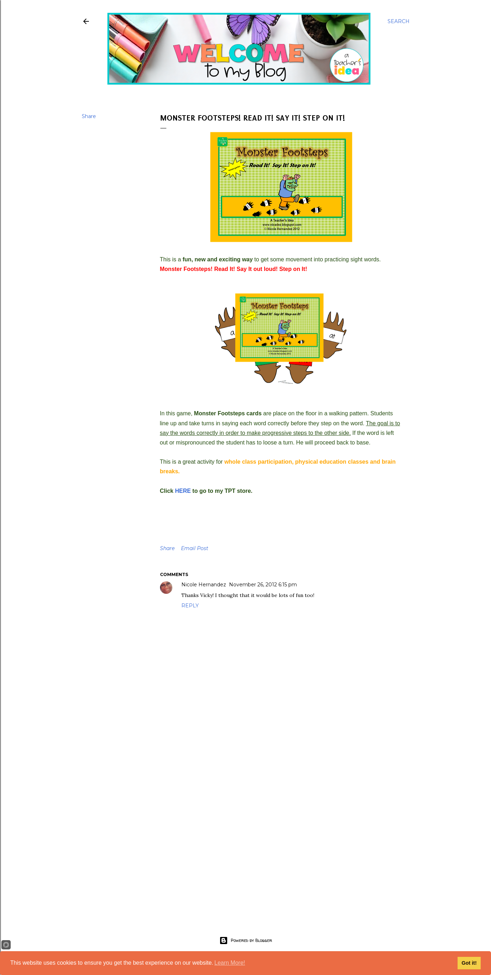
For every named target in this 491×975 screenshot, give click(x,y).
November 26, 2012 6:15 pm (263, 584)
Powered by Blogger (245, 940)
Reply (190, 605)
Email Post (194, 548)
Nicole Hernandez (203, 584)
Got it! (468, 963)
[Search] (399, 21)
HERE (183, 491)
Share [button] (89, 116)
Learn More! (229, 963)
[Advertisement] (281, 851)
